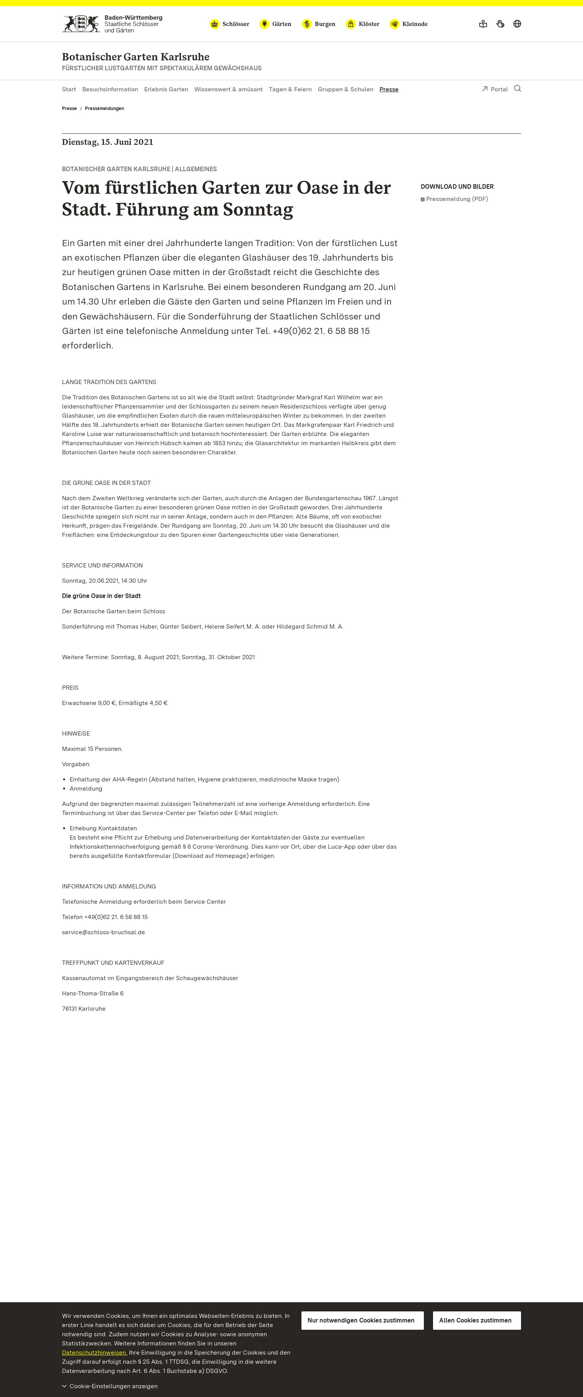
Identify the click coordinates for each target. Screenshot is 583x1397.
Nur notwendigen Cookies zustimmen (361, 1320)
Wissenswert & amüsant (228, 89)
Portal (495, 89)
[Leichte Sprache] (483, 24)
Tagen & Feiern (290, 89)
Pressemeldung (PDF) (457, 199)
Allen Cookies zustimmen (475, 1320)
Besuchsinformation (110, 89)
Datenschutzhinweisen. (94, 1352)
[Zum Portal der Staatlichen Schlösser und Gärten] (112, 23)
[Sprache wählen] (517, 24)
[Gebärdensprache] (500, 24)
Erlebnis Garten (166, 89)
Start (69, 89)
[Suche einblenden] (517, 88)
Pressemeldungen (104, 108)
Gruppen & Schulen (345, 89)
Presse (389, 89)
